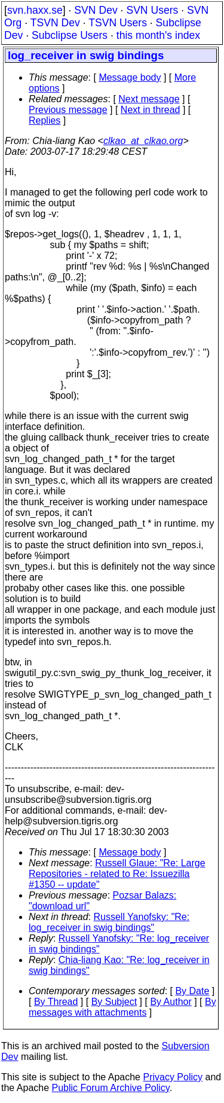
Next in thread (150, 110)
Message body (130, 77)
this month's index (158, 35)
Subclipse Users (70, 35)
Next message (148, 99)
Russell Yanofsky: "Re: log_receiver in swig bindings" (109, 922)
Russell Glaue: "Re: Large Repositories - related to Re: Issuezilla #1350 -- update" (117, 874)
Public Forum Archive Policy (111, 1088)
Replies (44, 120)
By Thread (56, 1002)
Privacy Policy (172, 1077)
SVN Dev (95, 10)
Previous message (68, 110)
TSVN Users (117, 23)
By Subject (114, 1002)
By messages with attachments (122, 1007)
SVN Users (152, 10)
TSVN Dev (55, 23)
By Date (192, 991)
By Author (170, 1002)
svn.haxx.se (35, 10)
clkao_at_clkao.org (143, 141)
